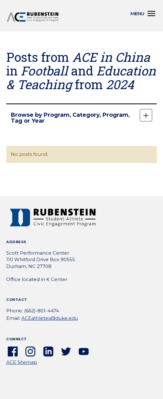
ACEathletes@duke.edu (49, 318)
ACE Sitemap (21, 362)
